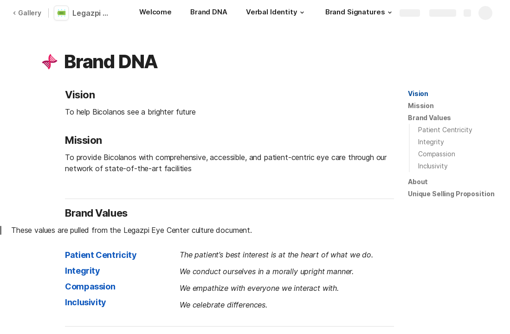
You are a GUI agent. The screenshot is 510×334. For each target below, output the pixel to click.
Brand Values (429, 118)
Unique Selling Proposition (451, 194)
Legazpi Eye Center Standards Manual (93, 13)
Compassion (436, 154)
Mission (421, 105)
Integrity (431, 142)
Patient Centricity (445, 130)
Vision (418, 93)
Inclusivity (432, 166)
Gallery (27, 13)
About (418, 182)
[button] (302, 12)
